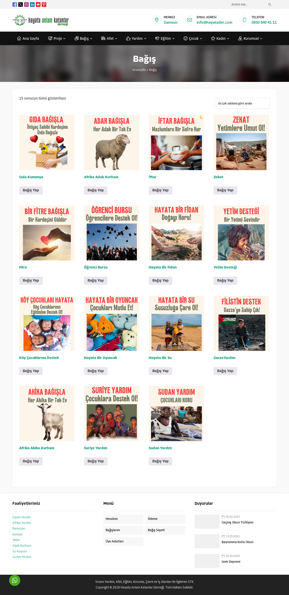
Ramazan (18, 528)
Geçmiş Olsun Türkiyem (237, 522)
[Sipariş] (242, 103)
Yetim (16, 540)
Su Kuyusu (19, 551)
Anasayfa (139, 70)
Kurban (17, 534)
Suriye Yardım (21, 557)
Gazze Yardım (21, 517)
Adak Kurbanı (21, 546)
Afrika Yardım (21, 523)
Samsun (170, 23)
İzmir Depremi (231, 562)
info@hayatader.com (214, 23)
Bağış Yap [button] (31, 190)
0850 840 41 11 (264, 23)
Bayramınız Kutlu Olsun (238, 542)
